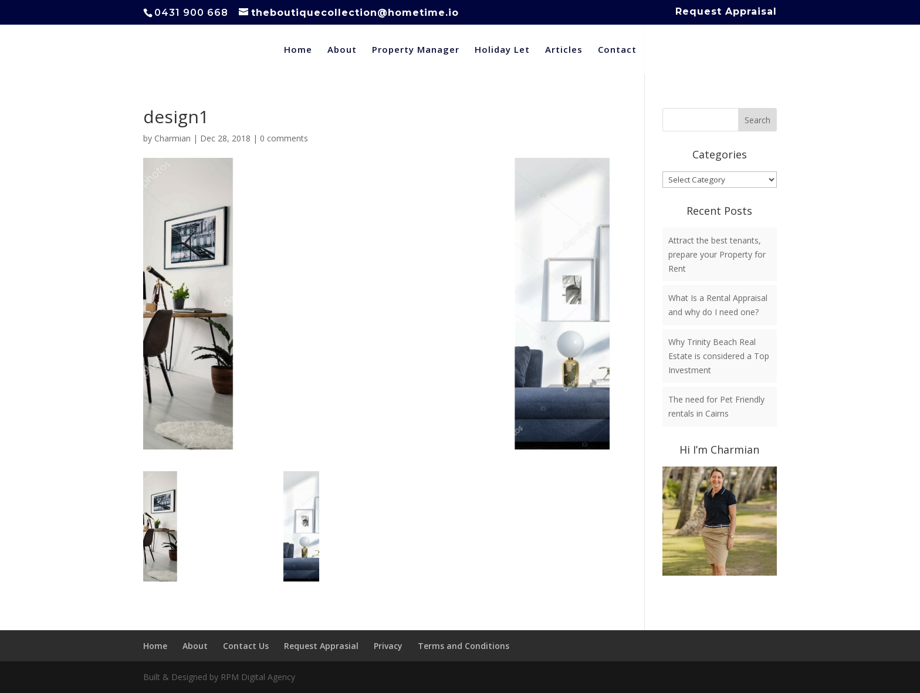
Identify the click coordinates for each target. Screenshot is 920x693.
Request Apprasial (321, 645)
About (342, 50)
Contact (617, 50)
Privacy (388, 645)
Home (298, 50)
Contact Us (246, 645)
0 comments (284, 138)
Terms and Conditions (463, 645)
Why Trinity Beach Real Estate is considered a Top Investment (718, 356)
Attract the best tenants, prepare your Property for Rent (717, 254)
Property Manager (415, 50)
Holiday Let (502, 50)
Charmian (172, 138)
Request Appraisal (726, 12)
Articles (564, 50)
